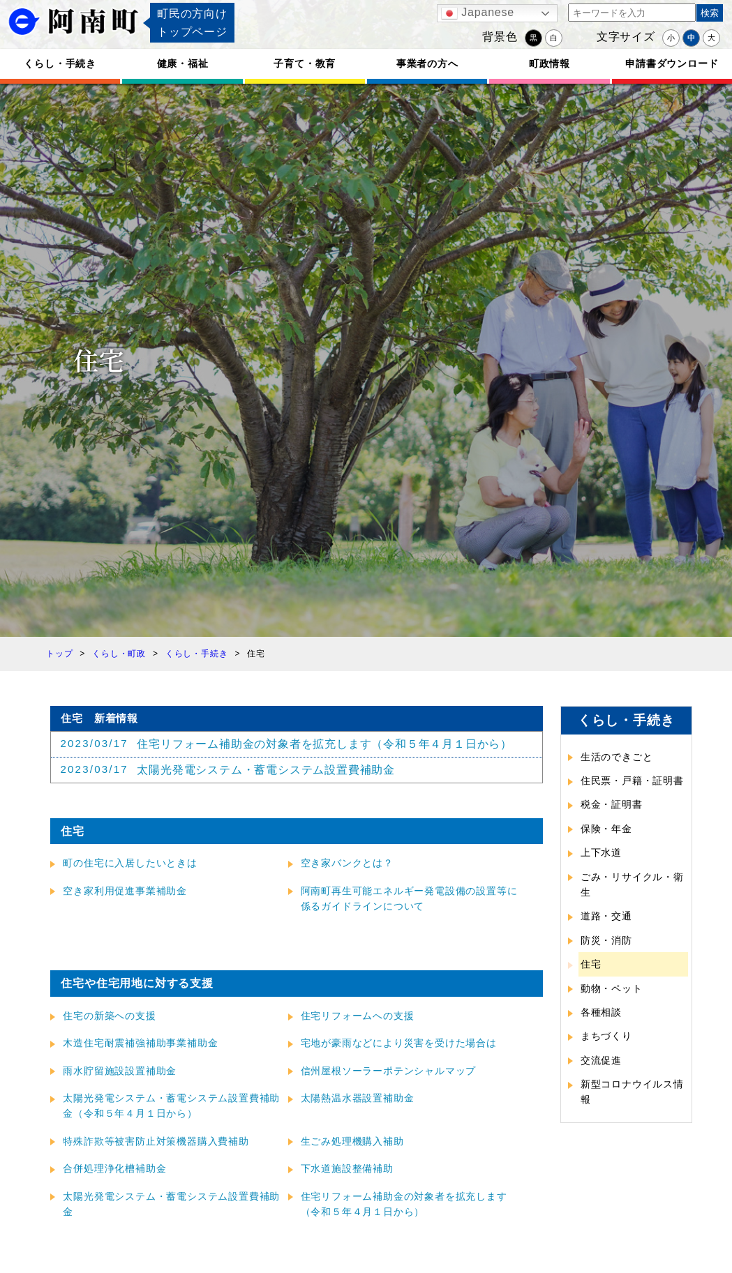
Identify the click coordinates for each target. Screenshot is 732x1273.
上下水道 (601, 852)
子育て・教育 (305, 63)
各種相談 (601, 1012)
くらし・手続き (60, 63)
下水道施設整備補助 (347, 1168)
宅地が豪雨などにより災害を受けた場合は (399, 1042)
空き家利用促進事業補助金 (125, 890)
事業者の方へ (427, 63)
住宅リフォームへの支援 (357, 1015)
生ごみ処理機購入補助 (352, 1141)
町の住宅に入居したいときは (130, 862)
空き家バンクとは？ (347, 862)
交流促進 (601, 1060)
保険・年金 (606, 828)
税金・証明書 (612, 804)
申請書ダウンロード (671, 63)
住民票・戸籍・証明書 (632, 780)
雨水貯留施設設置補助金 (120, 1070)
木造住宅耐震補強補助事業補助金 (140, 1042)
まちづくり (606, 1035)
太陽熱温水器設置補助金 (357, 1097)
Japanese (477, 13)
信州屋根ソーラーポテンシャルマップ (389, 1070)
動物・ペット (612, 988)
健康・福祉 (183, 63)
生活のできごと (617, 756)
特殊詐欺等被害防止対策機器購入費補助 (155, 1141)
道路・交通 (606, 915)
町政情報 (549, 63)
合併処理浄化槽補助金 (114, 1168)
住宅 (591, 964)
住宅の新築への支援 (109, 1015)
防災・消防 (606, 940)
